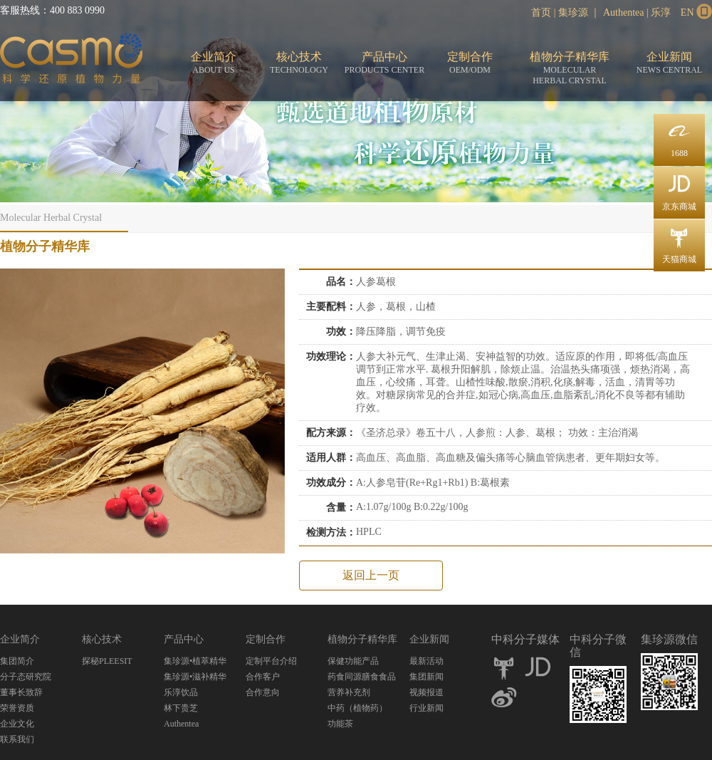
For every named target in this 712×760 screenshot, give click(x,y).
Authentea (623, 12)
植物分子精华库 (570, 68)
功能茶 (340, 724)
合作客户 (263, 677)
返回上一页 (370, 575)
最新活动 (426, 661)
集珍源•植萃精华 (195, 661)
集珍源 (573, 12)
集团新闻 (426, 677)
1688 (679, 136)
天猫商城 (679, 241)
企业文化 (17, 724)
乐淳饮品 (181, 692)
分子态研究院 (25, 677)
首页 (541, 12)
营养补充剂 (349, 692)
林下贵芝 (181, 708)
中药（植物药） (357, 708)
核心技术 (299, 63)
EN (687, 12)
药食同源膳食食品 (362, 677)
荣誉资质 (17, 708)
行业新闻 (426, 708)
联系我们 (17, 739)
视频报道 (426, 692)
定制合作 (470, 63)
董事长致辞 (21, 692)
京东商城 (679, 189)
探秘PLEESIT (107, 661)
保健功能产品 (353, 661)
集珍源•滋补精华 (195, 677)
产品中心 (384, 63)
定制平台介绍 (271, 661)
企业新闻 (669, 63)
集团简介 (17, 661)
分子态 (71, 61)
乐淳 (661, 12)
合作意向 (263, 692)
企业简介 (213, 63)
